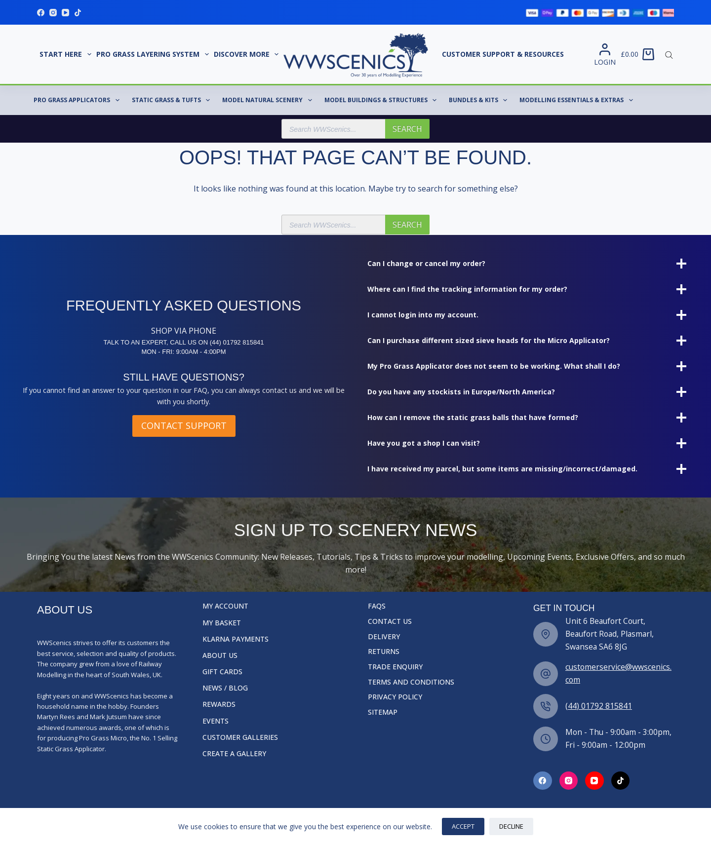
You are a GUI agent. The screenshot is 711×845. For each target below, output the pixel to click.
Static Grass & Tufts (173, 100)
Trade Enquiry (395, 666)
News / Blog (225, 688)
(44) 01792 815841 (598, 705)
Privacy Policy (395, 696)
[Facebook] (40, 12)
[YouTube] (65, 12)
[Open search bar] (669, 54)
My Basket (221, 622)
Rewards (219, 704)
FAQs (377, 606)
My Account (225, 606)
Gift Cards (222, 671)
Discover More (247, 54)
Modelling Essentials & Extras (577, 100)
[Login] (605, 54)
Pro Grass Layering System (153, 54)
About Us (219, 655)
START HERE (67, 54)
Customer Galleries (240, 737)
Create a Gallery (234, 753)
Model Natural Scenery (269, 100)
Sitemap (382, 712)
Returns (383, 651)
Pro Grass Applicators (78, 100)
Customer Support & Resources (503, 54)
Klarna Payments (235, 639)
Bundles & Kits (480, 100)
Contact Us (390, 621)
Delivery (384, 636)
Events (215, 721)
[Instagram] (53, 12)
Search (407, 128)
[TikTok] (77, 12)
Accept (463, 826)
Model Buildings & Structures (382, 100)
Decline (511, 826)
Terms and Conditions (411, 682)
